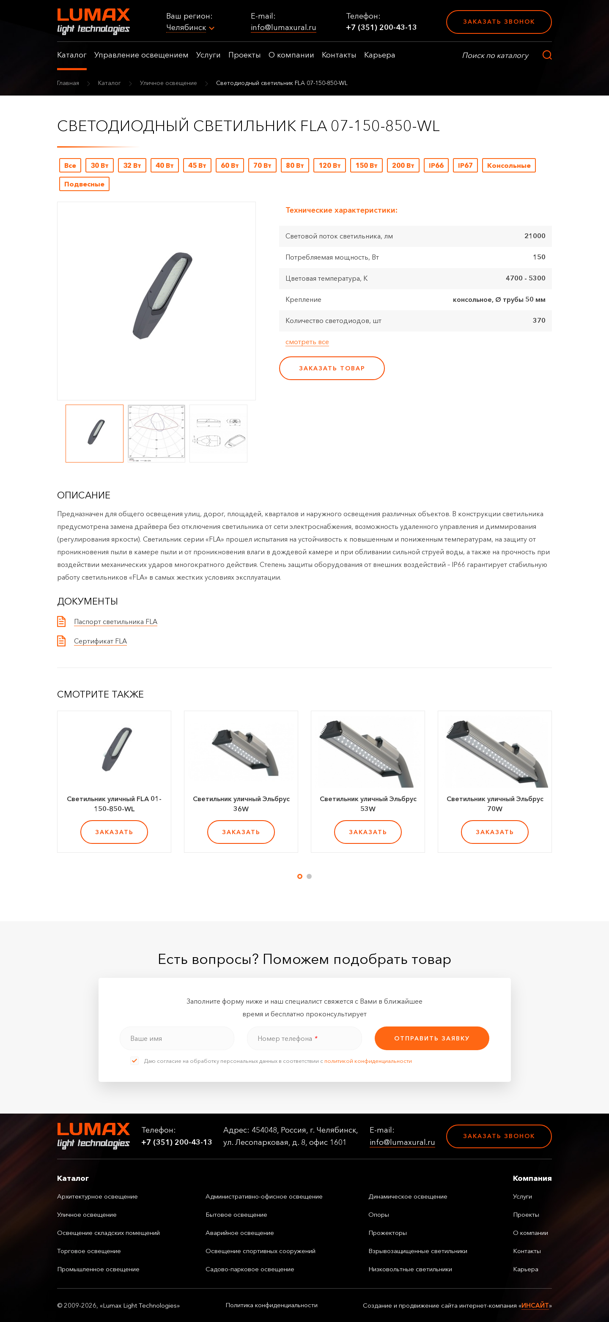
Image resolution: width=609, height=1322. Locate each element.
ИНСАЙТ (535, 1305)
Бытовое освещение (236, 1214)
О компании (291, 55)
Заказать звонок (499, 21)
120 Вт (329, 165)
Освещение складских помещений (108, 1233)
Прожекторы (387, 1233)
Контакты (339, 55)
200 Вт (403, 165)
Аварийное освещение (240, 1233)
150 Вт (366, 165)
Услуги (208, 55)
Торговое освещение (89, 1251)
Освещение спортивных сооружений (260, 1251)
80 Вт (295, 165)
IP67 (465, 165)
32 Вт (132, 165)
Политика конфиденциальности (271, 1305)
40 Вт (165, 165)
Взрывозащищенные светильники (417, 1251)
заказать (114, 832)
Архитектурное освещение (97, 1196)
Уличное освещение (168, 83)
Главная (68, 83)
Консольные (509, 165)
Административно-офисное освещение (264, 1196)
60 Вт (230, 165)
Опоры (378, 1214)
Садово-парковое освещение (250, 1269)
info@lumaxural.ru (283, 27)
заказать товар (332, 368)
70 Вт (262, 165)
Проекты (244, 55)
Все (70, 165)
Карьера (379, 55)
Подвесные (84, 184)
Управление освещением (141, 55)
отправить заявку (432, 1038)
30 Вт (100, 165)
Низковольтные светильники (410, 1269)
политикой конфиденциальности (368, 1060)
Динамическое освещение (407, 1196)
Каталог (72, 55)
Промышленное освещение (98, 1269)
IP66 (436, 165)
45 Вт (197, 165)
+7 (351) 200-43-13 (381, 27)
